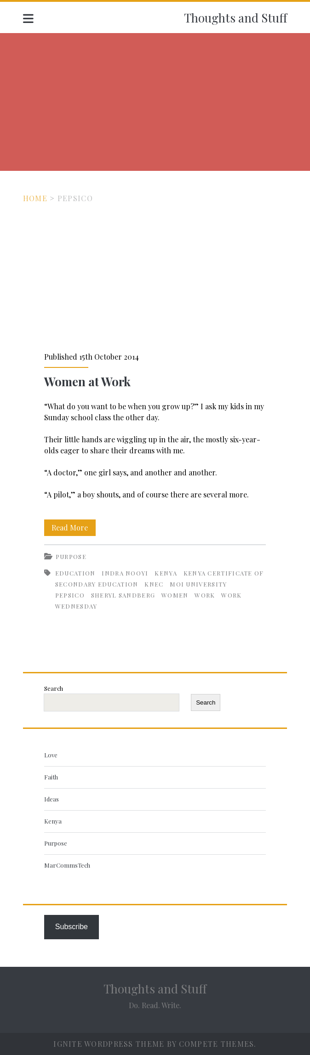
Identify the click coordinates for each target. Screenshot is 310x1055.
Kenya (166, 573)
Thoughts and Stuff (235, 18)
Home (35, 198)
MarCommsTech (67, 865)
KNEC (153, 584)
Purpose (71, 556)
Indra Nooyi (125, 573)
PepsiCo (70, 595)
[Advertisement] (155, 102)
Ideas (51, 799)
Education (75, 573)
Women (175, 595)
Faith (51, 777)
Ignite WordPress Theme (108, 1044)
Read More (74, 527)
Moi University (198, 584)
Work (205, 595)
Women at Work (155, 277)
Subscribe (71, 927)
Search (53, 688)
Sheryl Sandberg (123, 595)
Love (50, 755)
